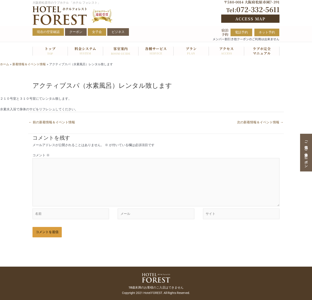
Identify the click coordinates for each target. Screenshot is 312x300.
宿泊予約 (224, 32)
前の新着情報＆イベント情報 (52, 122)
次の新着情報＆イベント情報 (260, 122)
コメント (41, 155)
